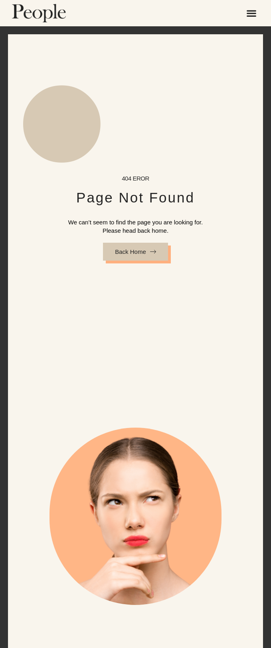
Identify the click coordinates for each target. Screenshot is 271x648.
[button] (251, 13)
